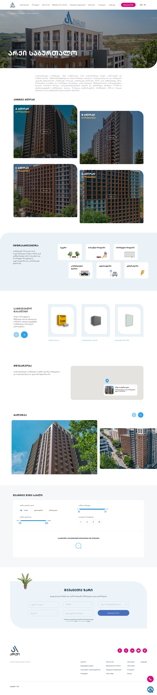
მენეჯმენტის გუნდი (86, 666)
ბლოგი (129, 673)
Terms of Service (82, 627)
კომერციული (53, 517)
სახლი (26, 517)
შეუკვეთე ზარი (126, 5)
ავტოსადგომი (38, 517)
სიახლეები (130, 670)
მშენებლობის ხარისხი (113, 666)
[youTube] (138, 650)
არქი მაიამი (110, 662)
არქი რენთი (131, 666)
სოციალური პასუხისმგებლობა (90, 670)
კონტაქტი (144, 662)
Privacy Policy (70, 627)
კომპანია (83, 662)
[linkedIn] (132, 650)
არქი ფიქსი (131, 662)
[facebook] (120, 650)
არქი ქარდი (110, 673)
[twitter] (145, 650)
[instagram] (126, 650)
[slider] (79, 516)
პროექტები (21, 13)
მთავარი (13, 13)
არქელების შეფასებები (114, 670)
